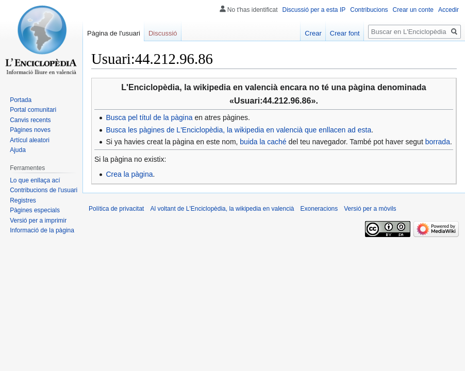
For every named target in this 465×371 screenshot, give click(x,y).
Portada (20, 100)
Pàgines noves (30, 129)
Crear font (345, 33)
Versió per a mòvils (370, 208)
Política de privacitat (116, 208)
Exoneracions (319, 208)
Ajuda (18, 150)
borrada (437, 142)
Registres (23, 200)
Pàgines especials (35, 210)
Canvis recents (30, 120)
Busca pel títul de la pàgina (149, 117)
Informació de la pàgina (42, 230)
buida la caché (263, 142)
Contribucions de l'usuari (43, 190)
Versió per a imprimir (38, 220)
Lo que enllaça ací (35, 180)
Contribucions (369, 9)
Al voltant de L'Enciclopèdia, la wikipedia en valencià (222, 208)
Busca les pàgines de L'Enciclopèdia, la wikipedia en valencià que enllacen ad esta (238, 130)
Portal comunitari (33, 109)
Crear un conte (413, 9)
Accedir (448, 9)
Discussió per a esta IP (314, 9)
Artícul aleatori (29, 140)
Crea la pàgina (129, 174)
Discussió (162, 33)
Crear (313, 33)
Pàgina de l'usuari (113, 33)
